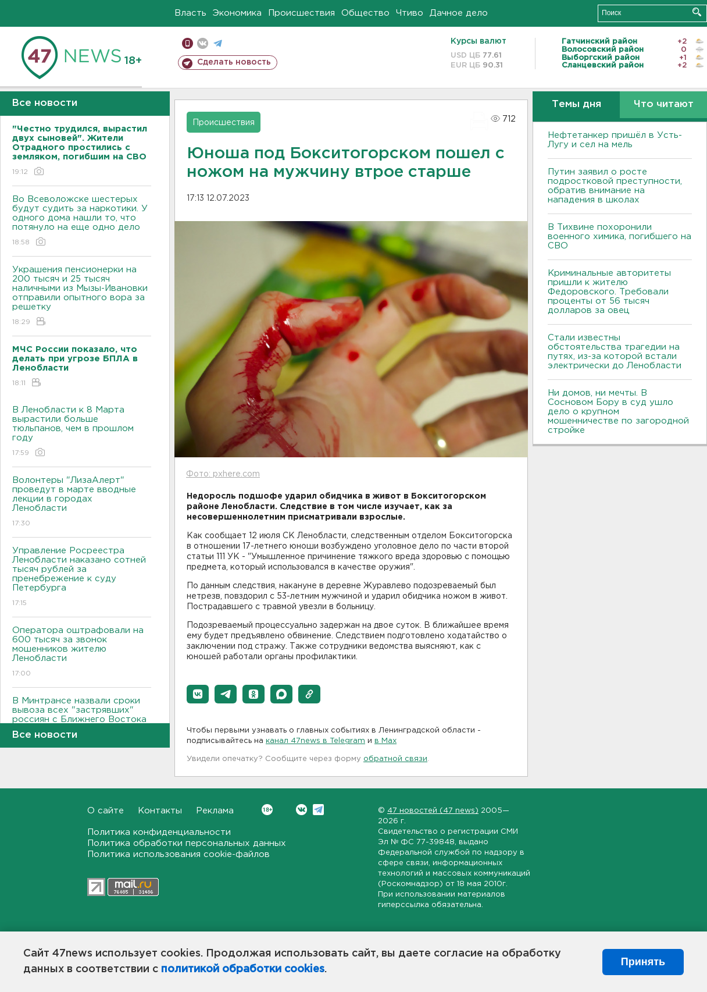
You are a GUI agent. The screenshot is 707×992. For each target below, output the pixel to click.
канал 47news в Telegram (315, 741)
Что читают (664, 104)
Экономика (237, 13)
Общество (365, 13)
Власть (190, 13)
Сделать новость (234, 62)
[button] (198, 694)
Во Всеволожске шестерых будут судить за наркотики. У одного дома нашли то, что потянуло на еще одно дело (81, 221)
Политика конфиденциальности (159, 832)
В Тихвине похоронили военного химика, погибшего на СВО (619, 236)
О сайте (105, 811)
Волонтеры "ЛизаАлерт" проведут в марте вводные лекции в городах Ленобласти (81, 502)
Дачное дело (459, 13)
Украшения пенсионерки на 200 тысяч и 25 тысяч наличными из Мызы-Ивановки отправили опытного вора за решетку (81, 296)
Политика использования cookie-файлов (178, 854)
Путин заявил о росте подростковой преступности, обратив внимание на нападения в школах (615, 186)
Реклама (215, 811)
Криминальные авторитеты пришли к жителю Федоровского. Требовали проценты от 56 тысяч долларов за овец (609, 291)
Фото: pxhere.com (223, 474)
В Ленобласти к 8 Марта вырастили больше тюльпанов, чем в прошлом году (81, 432)
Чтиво (409, 13)
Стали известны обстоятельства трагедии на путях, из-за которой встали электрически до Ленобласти (614, 351)
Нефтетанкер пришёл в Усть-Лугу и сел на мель (615, 139)
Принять (643, 962)
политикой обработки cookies (242, 969)
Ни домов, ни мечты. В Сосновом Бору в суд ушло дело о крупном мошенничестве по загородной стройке (618, 411)
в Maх (385, 741)
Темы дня (576, 104)
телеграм (217, 43)
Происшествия (301, 13)
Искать (696, 12)
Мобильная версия (187, 43)
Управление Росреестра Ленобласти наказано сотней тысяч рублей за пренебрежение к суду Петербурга (81, 577)
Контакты (160, 811)
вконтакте (202, 43)
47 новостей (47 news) (433, 811)
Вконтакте (267, 809)
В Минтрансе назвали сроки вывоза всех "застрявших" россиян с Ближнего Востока (81, 718)
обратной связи (395, 759)
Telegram (318, 809)
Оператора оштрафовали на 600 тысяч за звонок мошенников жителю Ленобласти (81, 652)
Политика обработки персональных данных (186, 843)
